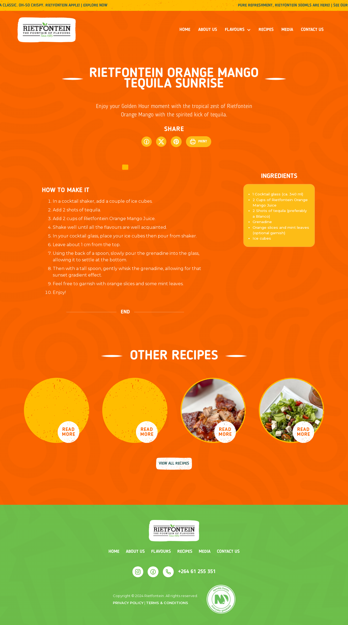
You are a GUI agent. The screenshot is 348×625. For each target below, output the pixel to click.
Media (204, 552)
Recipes (184, 552)
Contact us (312, 30)
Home (184, 30)
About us (207, 30)
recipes (266, 30)
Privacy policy (128, 603)
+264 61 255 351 (197, 572)
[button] (238, 30)
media (287, 30)
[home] (46, 29)
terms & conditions (167, 603)
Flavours (161, 552)
